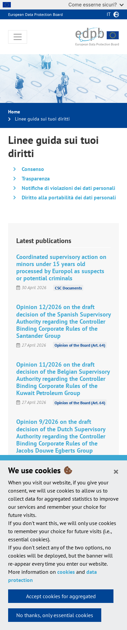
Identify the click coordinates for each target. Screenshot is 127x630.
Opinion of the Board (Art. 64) (80, 345)
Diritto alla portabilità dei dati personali (69, 197)
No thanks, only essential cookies (54, 615)
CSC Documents (68, 287)
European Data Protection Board (35, 14)
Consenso (33, 169)
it (109, 14)
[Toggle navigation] (17, 37)
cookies (66, 571)
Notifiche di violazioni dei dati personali (68, 187)
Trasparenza (36, 178)
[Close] (116, 471)
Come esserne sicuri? (96, 4)
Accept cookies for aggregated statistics (61, 598)
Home (14, 112)
